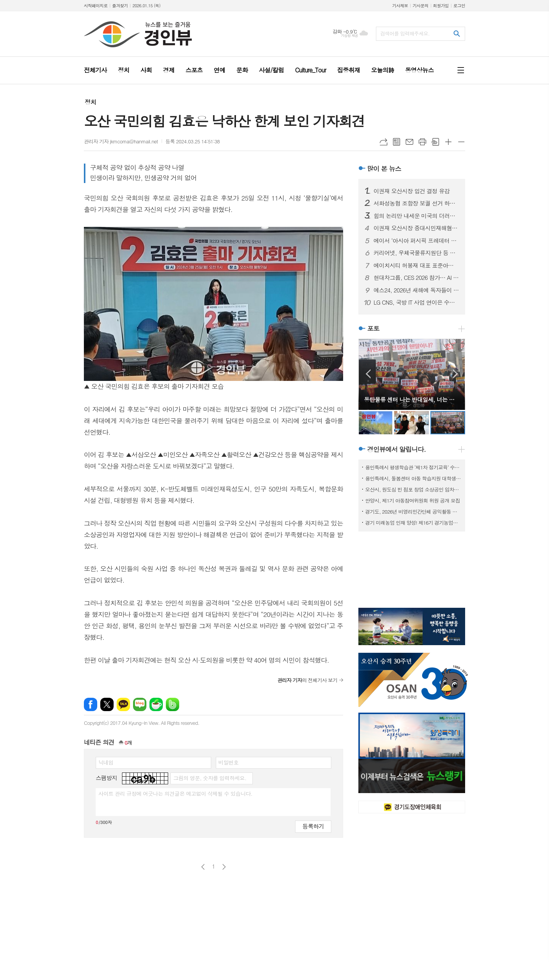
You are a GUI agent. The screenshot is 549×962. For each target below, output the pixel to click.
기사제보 (400, 5)
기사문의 (420, 5)
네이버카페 (156, 704)
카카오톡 (123, 704)
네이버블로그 (139, 704)
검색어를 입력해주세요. (405, 33)
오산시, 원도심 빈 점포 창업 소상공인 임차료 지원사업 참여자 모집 (413, 489)
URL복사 (383, 142)
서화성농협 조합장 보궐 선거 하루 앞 (416, 203)
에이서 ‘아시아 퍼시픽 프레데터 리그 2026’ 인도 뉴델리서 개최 (416, 240)
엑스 (107, 704)
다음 (224, 866)
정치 (90, 102)
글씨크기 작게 (461, 142)
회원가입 (441, 5)
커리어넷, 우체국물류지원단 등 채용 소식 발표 (416, 253)
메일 (409, 142)
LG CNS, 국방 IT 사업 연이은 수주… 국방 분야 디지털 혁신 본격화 (416, 302)
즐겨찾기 (120, 5)
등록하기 (313, 826)
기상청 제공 (349, 35)
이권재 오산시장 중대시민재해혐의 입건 (416, 228)
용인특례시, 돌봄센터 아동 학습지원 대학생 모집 (413, 478)
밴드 (172, 704)
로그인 (459, 5)
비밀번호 (228, 762)
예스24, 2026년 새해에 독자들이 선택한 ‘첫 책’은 (416, 290)
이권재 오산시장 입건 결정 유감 (412, 191)
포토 (373, 328)
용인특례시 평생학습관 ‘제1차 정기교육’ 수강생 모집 (413, 467)
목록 (396, 142)
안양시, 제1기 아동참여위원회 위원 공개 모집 (412, 500)
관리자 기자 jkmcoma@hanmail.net (121, 141)
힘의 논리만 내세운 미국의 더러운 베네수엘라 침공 (416, 216)
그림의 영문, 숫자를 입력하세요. (209, 778)
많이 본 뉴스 (384, 168)
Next (455, 374)
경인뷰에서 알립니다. (396, 449)
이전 (203, 866)
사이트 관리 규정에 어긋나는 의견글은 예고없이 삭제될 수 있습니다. (175, 793)
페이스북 (90, 704)
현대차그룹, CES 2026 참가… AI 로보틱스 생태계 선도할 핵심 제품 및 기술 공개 (416, 277)
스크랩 (435, 142)
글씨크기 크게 (448, 142)
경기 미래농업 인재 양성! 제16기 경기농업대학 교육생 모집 (413, 522)
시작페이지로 (96, 5)
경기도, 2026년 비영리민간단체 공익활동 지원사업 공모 (413, 511)
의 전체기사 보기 (307, 680)
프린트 (422, 142)
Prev (368, 374)
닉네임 (105, 762)
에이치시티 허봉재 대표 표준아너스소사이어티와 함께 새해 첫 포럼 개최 (416, 265)
